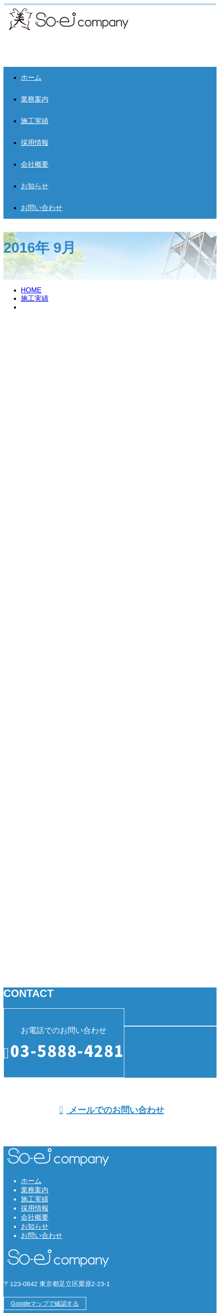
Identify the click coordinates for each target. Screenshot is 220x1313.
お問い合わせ (41, 207)
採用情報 (35, 142)
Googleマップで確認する (45, 1303)
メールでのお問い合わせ (111, 1110)
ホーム (31, 77)
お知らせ (35, 186)
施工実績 (35, 121)
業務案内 (35, 99)
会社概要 (35, 164)
